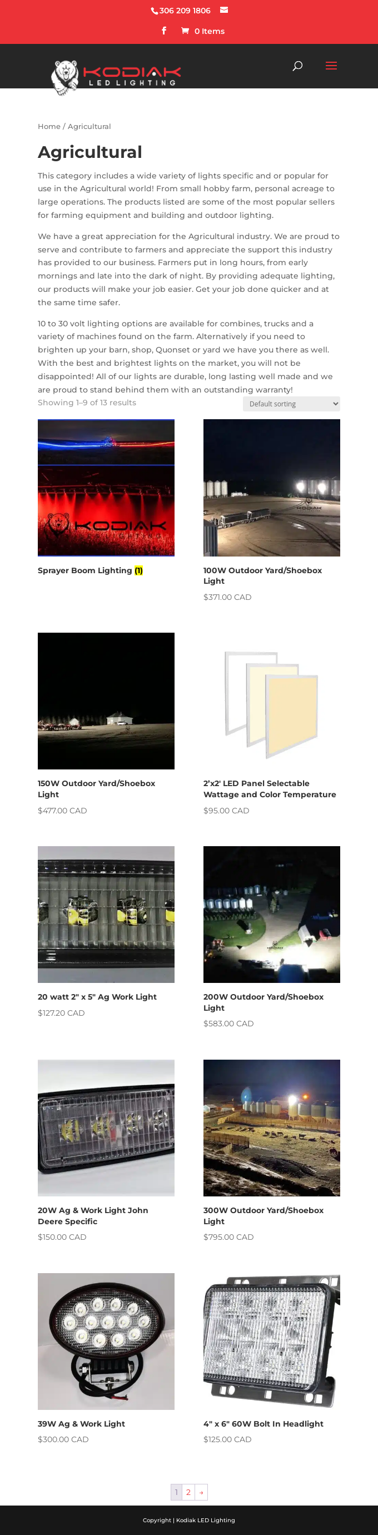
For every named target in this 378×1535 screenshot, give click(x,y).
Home (49, 126)
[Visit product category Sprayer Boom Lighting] (106, 499)
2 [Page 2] (188, 1492)
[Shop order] (291, 403)
